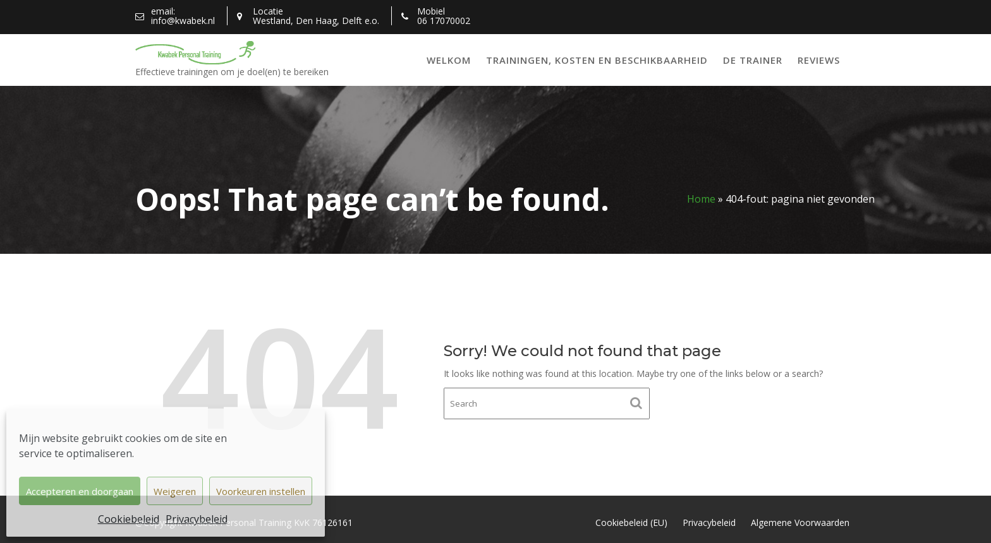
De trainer (752, 60)
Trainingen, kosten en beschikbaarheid (597, 60)
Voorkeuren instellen (260, 491)
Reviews (819, 60)
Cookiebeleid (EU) (631, 522)
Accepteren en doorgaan (79, 491)
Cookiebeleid (128, 519)
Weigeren (175, 491)
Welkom (449, 60)
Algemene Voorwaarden (800, 522)
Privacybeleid (197, 519)
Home (701, 199)
